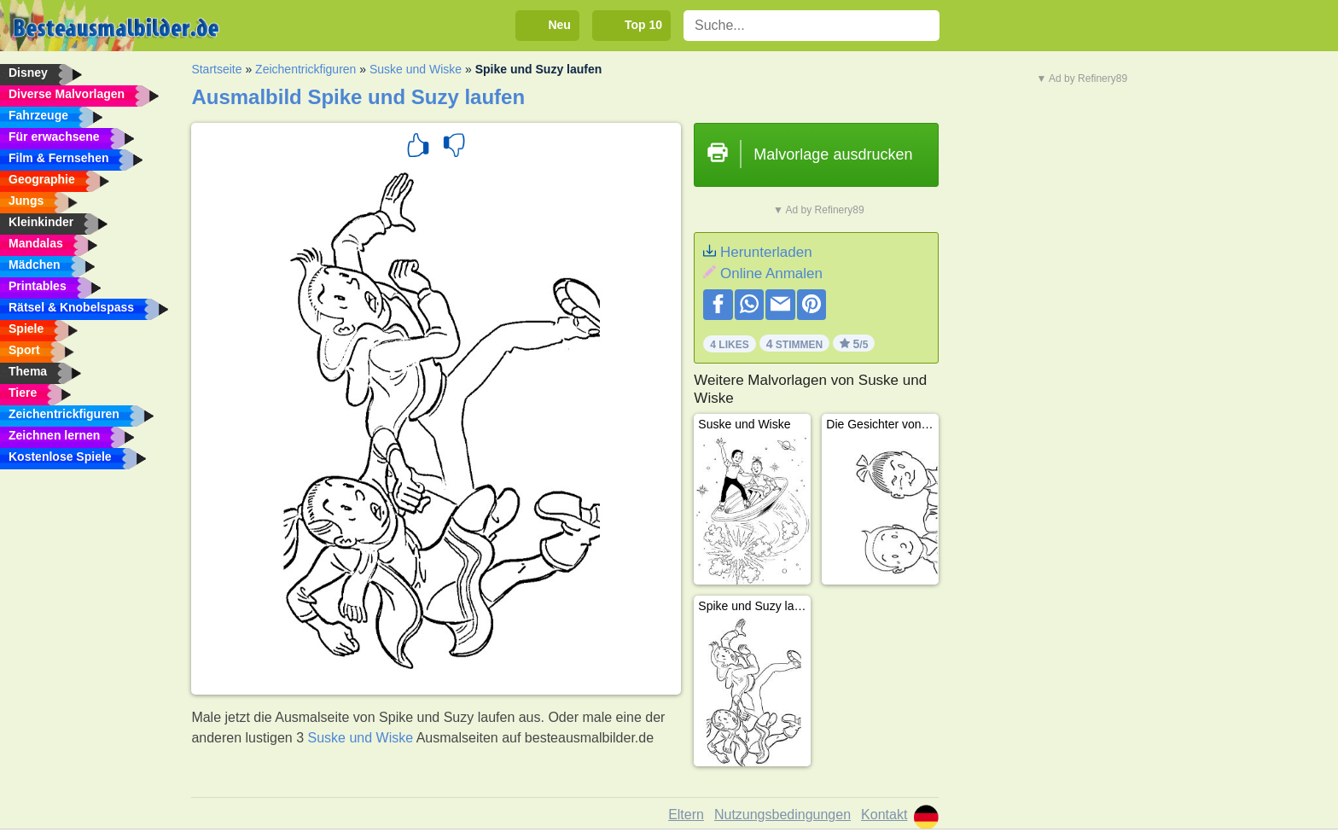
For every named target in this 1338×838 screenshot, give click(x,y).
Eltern (686, 814)
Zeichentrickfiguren (305, 69)
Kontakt (884, 814)
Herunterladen (766, 252)
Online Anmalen (771, 273)
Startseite (216, 69)
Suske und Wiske (415, 69)
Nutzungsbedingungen (782, 814)
